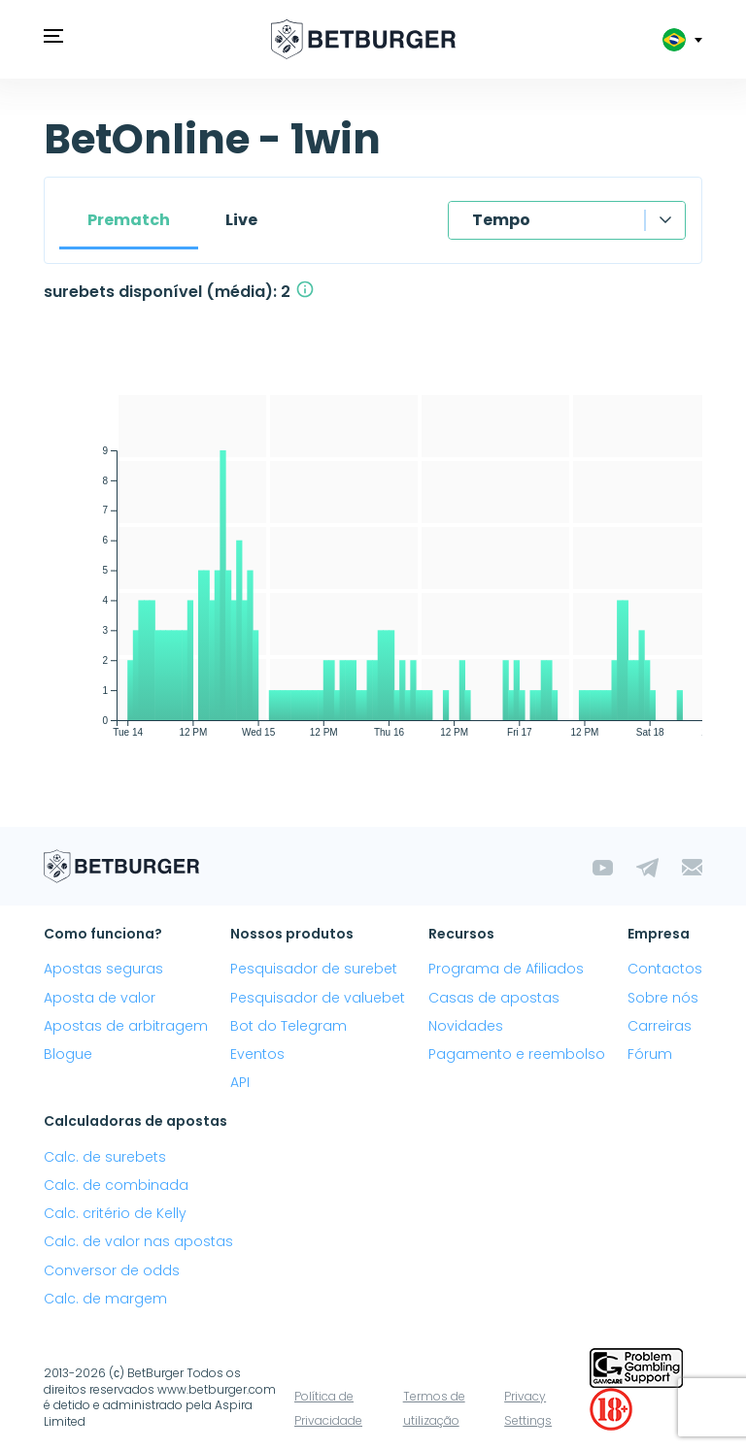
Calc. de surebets (105, 1157)
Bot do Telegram (288, 1026)
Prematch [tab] (128, 220)
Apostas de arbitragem (126, 1026)
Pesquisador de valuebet (317, 997)
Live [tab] (241, 220)
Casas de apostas (494, 997)
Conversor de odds (112, 1270)
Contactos (664, 968)
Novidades (465, 1026)
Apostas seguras (103, 968)
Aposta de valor (99, 997)
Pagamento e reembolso (516, 1054)
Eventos (257, 1054)
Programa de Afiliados (506, 968)
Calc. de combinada (116, 1185)
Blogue (68, 1054)
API (240, 1082)
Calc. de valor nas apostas (138, 1241)
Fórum (649, 1054)
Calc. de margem (105, 1298)
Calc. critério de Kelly (115, 1213)
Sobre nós (662, 997)
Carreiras (659, 1026)
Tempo (501, 220)
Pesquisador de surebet (313, 968)
